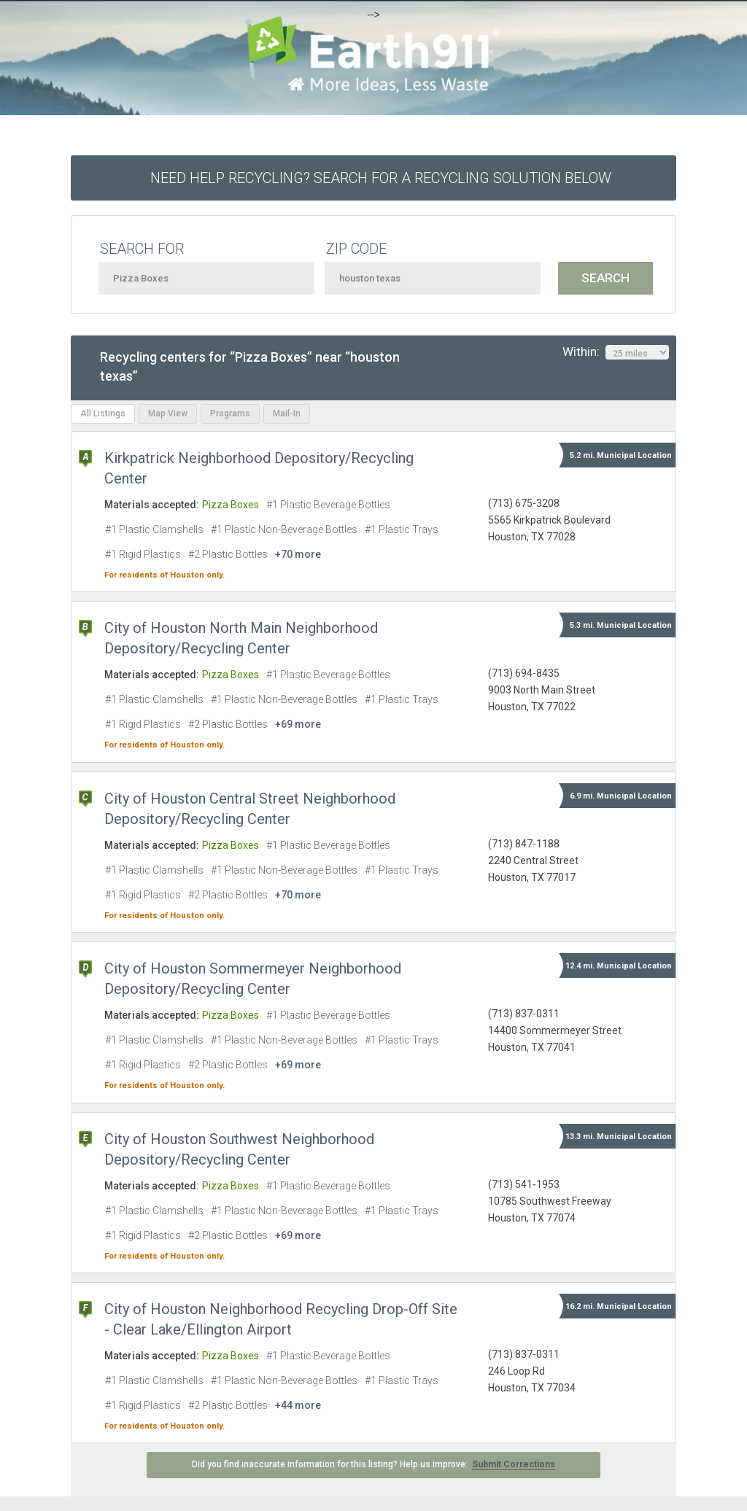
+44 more (298, 1405)
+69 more (298, 724)
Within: (615, 352)
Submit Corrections (513, 1464)
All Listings (102, 413)
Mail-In (287, 413)
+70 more (298, 554)
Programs (230, 413)
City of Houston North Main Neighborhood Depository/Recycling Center (241, 638)
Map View (167, 413)
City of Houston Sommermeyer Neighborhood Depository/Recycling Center (252, 979)
